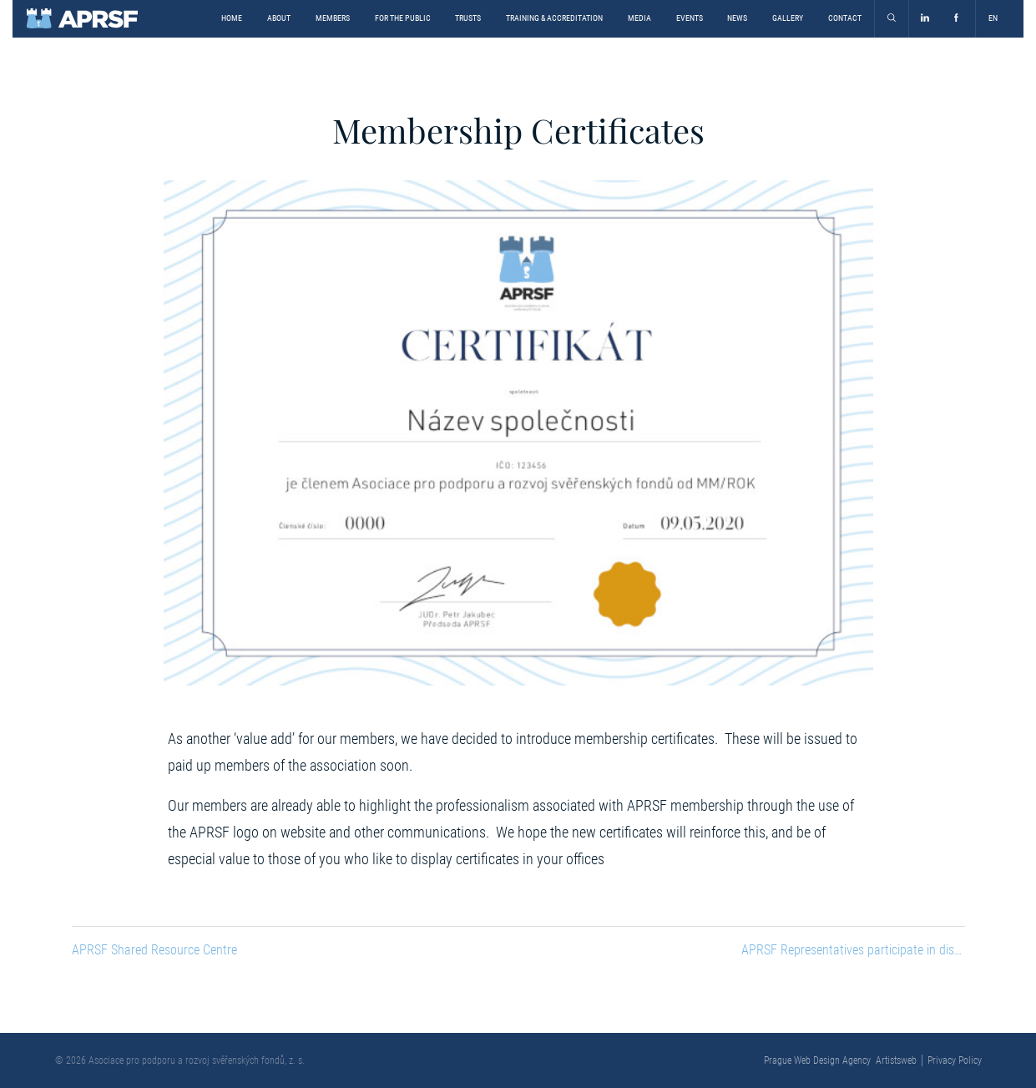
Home (231, 18)
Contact (845, 18)
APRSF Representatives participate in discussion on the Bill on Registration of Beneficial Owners (853, 950)
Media (639, 18)
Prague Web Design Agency (817, 1060)
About (279, 18)
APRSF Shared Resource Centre (154, 950)
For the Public (403, 18)
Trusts (468, 18)
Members (333, 18)
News (737, 18)
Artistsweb (896, 1060)
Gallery (787, 18)
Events (689, 18)
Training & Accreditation (554, 18)
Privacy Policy (954, 1060)
